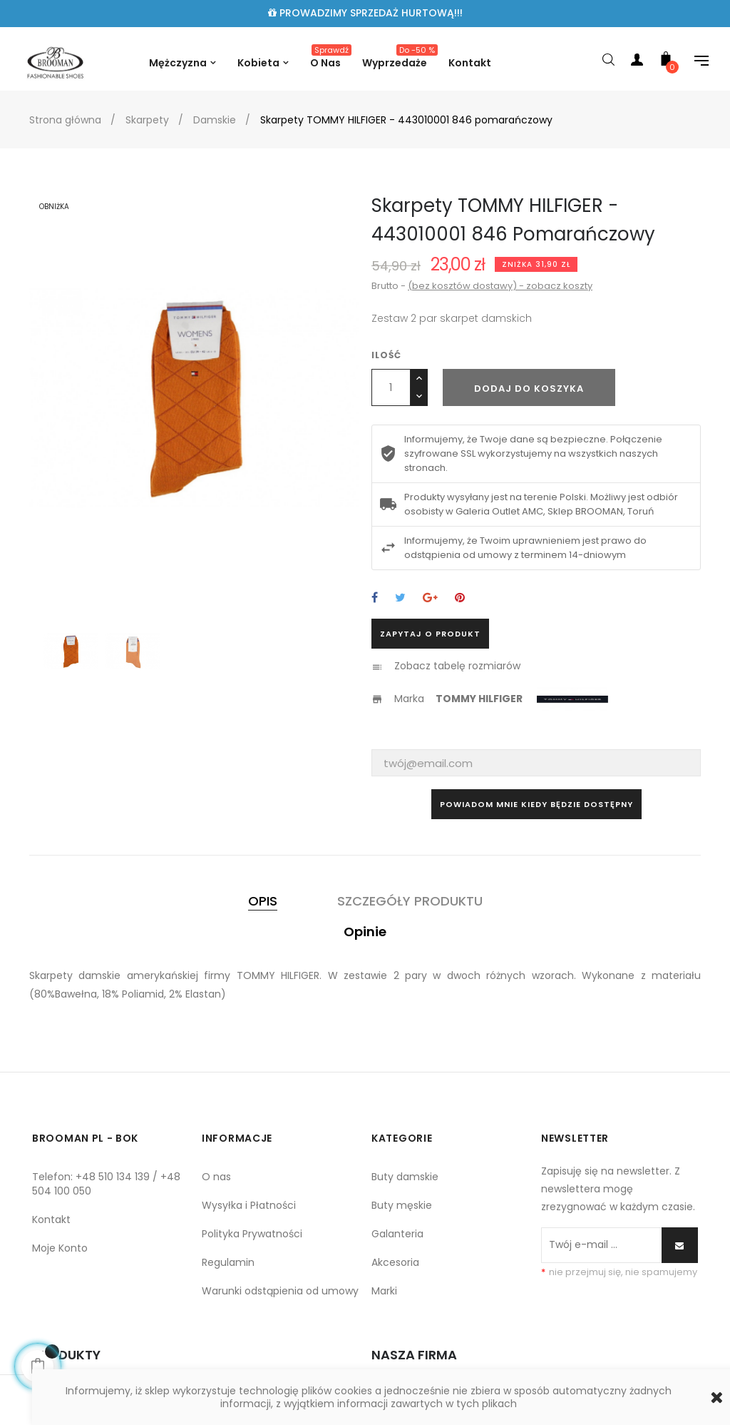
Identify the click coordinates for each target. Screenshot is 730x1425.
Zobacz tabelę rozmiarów (457, 666)
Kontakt (51, 1219)
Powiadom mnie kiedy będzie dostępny (536, 804)
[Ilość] (391, 387)
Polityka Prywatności (252, 1234)
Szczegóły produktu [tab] (410, 901)
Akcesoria (395, 1262)
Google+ (430, 598)
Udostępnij (374, 598)
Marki (384, 1291)
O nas (216, 1177)
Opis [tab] (262, 901)
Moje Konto (60, 1248)
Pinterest (460, 598)
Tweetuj (400, 598)
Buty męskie (401, 1205)
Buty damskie (404, 1177)
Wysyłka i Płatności (249, 1205)
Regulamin (228, 1262)
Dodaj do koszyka (529, 388)
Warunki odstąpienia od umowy (280, 1291)
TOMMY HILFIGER (479, 698)
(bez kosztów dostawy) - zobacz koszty (500, 286)
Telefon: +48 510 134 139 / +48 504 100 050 (106, 1184)
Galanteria (397, 1234)
